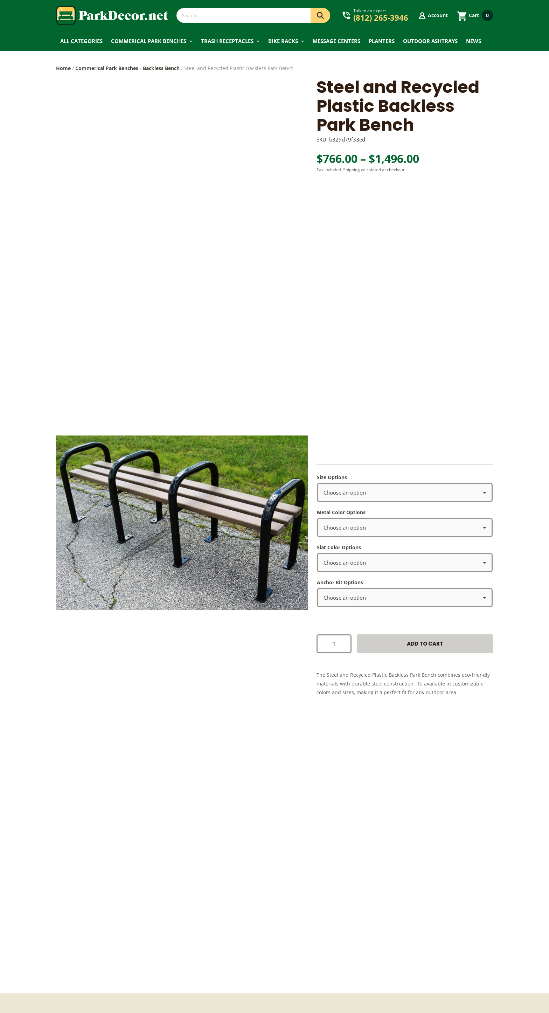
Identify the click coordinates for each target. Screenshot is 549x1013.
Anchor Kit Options (340, 582)
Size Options (332, 477)
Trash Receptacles (227, 40)
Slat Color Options (339, 547)
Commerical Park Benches (148, 40)
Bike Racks (283, 40)
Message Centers (336, 40)
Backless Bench (161, 68)
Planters (382, 40)
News (473, 40)
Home (63, 68)
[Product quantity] (334, 643)
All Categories (81, 40)
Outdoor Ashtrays (430, 40)
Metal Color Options (341, 512)
